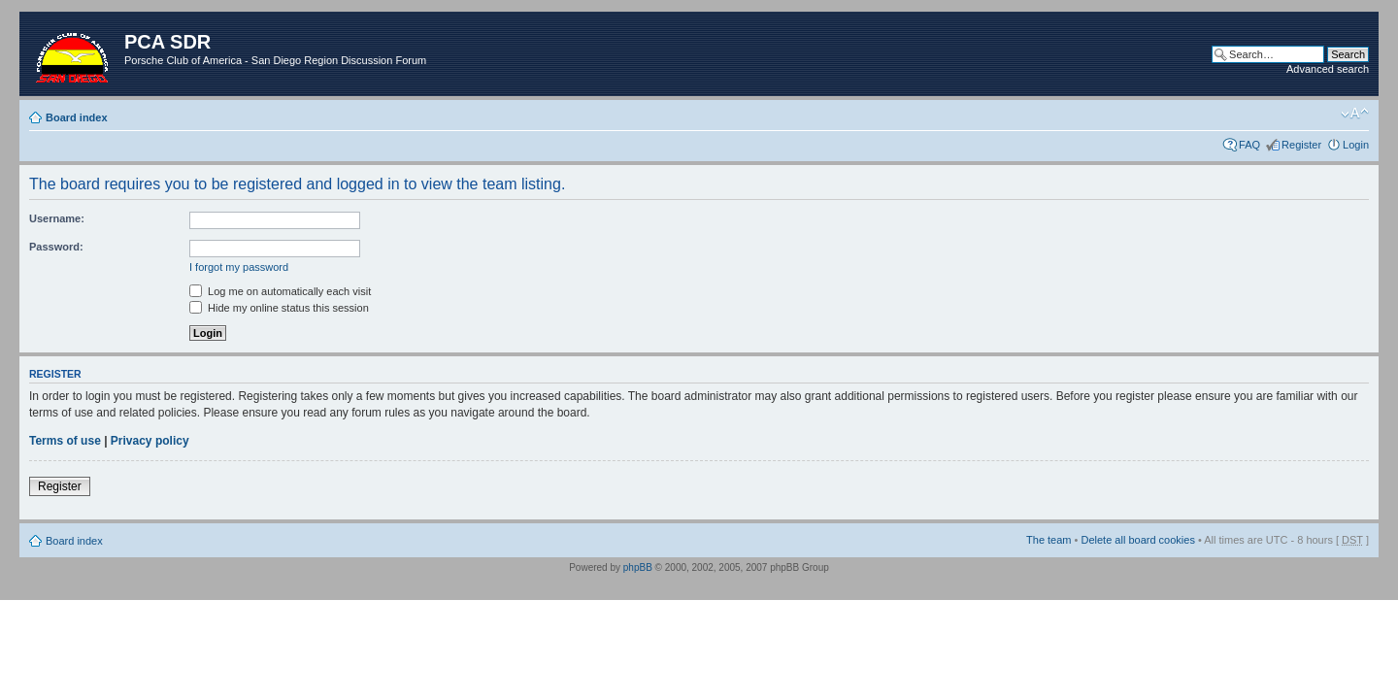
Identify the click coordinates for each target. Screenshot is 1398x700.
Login (1356, 144)
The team (1048, 540)
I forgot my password (238, 267)
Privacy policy (150, 441)
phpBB (637, 567)
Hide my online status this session (279, 308)
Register (1301, 144)
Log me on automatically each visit (280, 291)
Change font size (1355, 113)
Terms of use (65, 441)
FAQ (1249, 144)
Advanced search (1327, 69)
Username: (56, 218)
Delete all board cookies (1137, 540)
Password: (56, 246)
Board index (77, 117)
